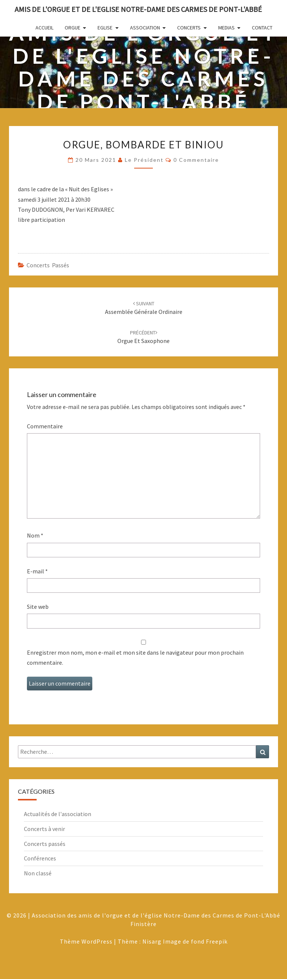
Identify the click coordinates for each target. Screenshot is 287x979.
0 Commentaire (196, 160)
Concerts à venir (44, 828)
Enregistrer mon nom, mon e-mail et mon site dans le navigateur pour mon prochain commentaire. (135, 657)
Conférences (40, 858)
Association (145, 27)
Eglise (105, 27)
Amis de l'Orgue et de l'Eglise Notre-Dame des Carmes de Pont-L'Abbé (138, 9)
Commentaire (45, 426)
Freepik (217, 941)
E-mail (37, 571)
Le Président (144, 160)
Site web (38, 606)
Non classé (38, 873)
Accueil (44, 27)
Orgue (72, 27)
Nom (35, 535)
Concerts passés (48, 265)
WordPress (96, 941)
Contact (262, 27)
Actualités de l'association (57, 814)
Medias (226, 27)
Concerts (189, 27)
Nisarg (151, 941)
